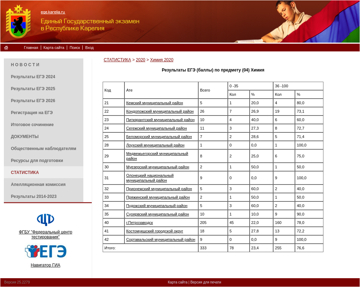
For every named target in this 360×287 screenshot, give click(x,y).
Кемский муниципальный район (154, 103)
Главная (31, 47)
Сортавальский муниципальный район (160, 239)
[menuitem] (43, 64)
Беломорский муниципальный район (159, 137)
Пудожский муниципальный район (156, 206)
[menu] (43, 130)
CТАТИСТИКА (117, 59)
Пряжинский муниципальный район (158, 197)
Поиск (75, 47)
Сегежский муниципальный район (156, 128)
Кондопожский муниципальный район (160, 111)
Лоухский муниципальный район (155, 145)
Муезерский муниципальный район (157, 167)
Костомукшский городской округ (154, 231)
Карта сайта (54, 47)
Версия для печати (205, 282)
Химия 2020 (161, 59)
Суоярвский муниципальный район (157, 214)
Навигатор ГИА (45, 265)
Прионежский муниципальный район (159, 189)
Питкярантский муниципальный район (160, 120)
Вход (89, 47)
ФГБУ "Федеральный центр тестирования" (45, 234)
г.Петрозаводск (139, 222)
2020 (141, 59)
